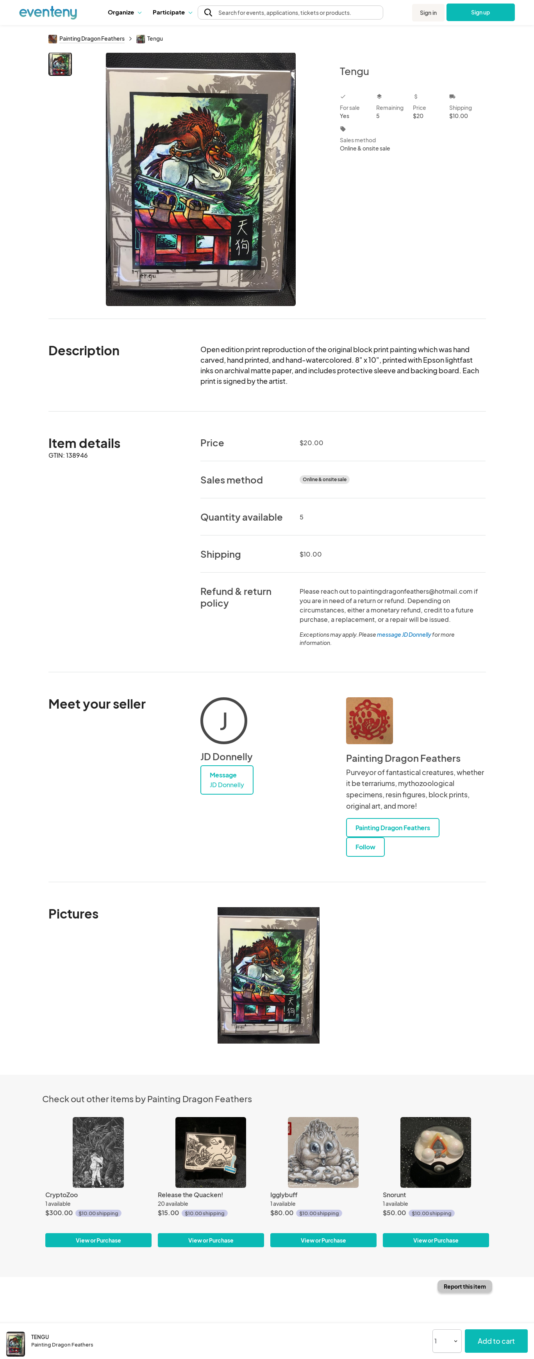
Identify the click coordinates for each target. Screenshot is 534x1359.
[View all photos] (201, 179)
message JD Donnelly (404, 634)
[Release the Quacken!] (211, 1152)
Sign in (428, 12)
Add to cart (496, 1340)
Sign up (480, 12)
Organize (124, 12)
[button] (124, 12)
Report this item (465, 1286)
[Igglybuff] (323, 1152)
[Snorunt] (436, 1152)
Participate (172, 12)
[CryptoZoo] (98, 1152)
